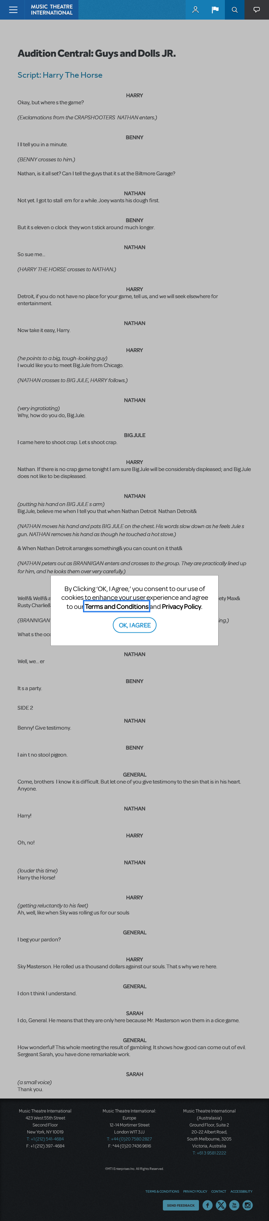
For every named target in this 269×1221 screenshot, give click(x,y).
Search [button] (234, 10)
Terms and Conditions (117, 606)
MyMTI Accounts (195, 10)
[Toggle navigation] (13, 10)
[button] (215, 10)
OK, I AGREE (135, 625)
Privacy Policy (181, 606)
